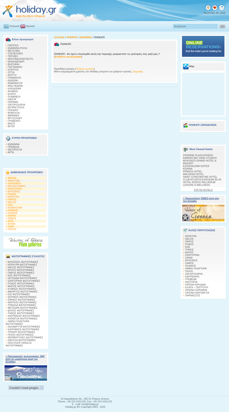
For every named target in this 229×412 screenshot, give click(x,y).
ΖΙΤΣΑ (11, 72)
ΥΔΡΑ (11, 226)
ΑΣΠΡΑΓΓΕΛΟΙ (16, 107)
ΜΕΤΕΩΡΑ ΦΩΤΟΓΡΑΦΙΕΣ (23, 307)
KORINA (187, 168)
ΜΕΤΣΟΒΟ (14, 50)
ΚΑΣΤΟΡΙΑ (191, 282)
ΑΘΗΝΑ (12, 178)
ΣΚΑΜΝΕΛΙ (14, 96)
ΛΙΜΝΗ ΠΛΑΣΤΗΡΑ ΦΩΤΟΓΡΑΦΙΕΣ (17, 322)
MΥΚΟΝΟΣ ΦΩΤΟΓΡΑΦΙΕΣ (23, 262)
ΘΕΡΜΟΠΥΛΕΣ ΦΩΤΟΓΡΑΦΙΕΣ (25, 337)
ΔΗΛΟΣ (189, 252)
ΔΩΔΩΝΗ (13, 80)
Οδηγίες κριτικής (85, 68)
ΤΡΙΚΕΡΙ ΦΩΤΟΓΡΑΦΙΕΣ (21, 332)
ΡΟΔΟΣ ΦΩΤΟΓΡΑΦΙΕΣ (21, 283)
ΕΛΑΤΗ (12, 94)
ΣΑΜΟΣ (12, 218)
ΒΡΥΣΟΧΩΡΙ (15, 118)
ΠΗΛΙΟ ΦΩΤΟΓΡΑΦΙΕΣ (21, 334)
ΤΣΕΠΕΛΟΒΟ (15, 53)
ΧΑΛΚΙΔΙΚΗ (14, 183)
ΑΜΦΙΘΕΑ (13, 115)
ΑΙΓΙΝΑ (11, 223)
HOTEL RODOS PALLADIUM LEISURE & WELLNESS (199, 183)
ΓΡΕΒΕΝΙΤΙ (14, 121)
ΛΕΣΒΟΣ (12, 213)
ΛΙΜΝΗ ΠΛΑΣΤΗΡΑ (196, 268)
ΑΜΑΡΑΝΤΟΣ (15, 83)
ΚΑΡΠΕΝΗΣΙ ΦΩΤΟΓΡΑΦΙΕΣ (24, 316)
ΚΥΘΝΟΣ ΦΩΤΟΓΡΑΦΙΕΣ (22, 289)
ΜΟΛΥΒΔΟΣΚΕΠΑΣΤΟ (20, 59)
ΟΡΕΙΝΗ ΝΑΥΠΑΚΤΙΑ (197, 292)
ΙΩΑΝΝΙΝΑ (14, 144)
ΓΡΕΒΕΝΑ (191, 279)
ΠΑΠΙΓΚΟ (13, 45)
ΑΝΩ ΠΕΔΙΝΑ (15, 85)
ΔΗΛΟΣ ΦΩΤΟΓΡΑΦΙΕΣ (21, 310)
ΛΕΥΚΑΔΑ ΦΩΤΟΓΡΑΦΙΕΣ (22, 278)
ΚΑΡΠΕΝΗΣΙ (192, 276)
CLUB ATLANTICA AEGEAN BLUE (202, 179)
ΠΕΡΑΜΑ (13, 102)
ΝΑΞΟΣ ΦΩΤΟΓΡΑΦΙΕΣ (21, 267)
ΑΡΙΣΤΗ (12, 75)
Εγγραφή (138, 71)
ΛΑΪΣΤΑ (12, 99)
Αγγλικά (30, 26)
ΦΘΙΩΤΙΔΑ (14, 180)
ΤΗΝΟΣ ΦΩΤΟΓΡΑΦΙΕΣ (21, 313)
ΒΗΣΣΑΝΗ (14, 64)
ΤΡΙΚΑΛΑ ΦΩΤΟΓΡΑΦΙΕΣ (22, 305)
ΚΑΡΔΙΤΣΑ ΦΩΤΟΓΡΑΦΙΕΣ (23, 318)
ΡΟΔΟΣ (12, 194)
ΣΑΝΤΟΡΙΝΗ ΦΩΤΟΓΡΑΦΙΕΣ (24, 280)
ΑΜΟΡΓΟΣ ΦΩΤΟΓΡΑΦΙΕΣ (23, 291)
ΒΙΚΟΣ (11, 123)
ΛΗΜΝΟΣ (13, 210)
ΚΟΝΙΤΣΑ (13, 69)
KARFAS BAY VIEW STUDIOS (200, 158)
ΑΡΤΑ (11, 152)
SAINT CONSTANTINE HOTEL (200, 176)
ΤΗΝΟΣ (189, 249)
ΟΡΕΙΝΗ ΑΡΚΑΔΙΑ (195, 284)
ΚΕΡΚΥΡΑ (13, 196)
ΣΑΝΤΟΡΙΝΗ (15, 188)
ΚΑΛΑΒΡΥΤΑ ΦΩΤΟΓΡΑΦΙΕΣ (24, 326)
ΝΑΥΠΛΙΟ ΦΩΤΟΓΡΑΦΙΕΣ (22, 302)
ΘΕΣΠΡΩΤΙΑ (15, 149)
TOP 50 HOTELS (203, 189)
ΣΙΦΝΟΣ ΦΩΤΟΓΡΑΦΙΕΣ (21, 299)
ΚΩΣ (10, 205)
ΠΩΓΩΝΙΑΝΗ (15, 67)
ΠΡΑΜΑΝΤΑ (14, 77)
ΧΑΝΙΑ (189, 257)
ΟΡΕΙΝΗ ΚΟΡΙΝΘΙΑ (196, 290)
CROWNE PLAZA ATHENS (198, 155)
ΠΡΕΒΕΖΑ (13, 147)
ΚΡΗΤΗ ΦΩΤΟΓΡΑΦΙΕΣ (21, 270)
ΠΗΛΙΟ (189, 271)
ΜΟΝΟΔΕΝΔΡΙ (16, 61)
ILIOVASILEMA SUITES (196, 166)
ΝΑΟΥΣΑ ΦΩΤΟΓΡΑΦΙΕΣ (22, 340)
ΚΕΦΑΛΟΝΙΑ (15, 207)
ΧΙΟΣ (11, 221)
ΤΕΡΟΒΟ (13, 56)
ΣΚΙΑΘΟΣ (190, 265)
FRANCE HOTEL (192, 171)
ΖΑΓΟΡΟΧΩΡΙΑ (16, 104)
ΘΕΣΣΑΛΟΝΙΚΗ (17, 186)
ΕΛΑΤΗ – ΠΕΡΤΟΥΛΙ (196, 287)
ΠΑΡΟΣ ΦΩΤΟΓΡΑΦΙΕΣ (21, 272)
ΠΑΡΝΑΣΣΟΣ (192, 295)
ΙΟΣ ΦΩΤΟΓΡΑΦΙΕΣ (19, 294)
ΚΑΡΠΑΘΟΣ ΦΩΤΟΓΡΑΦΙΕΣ (24, 329)
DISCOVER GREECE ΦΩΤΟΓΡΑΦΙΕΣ (19, 344)
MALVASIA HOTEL (193, 174)
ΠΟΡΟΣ (12, 229)
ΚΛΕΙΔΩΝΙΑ (14, 88)
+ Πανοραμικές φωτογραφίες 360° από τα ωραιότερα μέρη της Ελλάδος (25, 359)
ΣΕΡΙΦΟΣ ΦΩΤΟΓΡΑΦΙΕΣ (22, 297)
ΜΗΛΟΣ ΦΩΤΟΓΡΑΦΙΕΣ (21, 286)
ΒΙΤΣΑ (11, 126)
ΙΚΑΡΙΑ (12, 215)
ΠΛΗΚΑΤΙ (13, 110)
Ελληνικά (15, 26)
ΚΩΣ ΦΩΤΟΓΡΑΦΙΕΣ (19, 275)
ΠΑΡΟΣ (12, 199)
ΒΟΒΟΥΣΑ (14, 112)
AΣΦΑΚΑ (13, 91)
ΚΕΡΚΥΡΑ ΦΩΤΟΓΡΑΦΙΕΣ (22, 264)
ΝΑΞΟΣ (12, 202)
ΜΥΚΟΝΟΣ (14, 191)
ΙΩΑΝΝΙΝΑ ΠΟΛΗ (17, 48)
